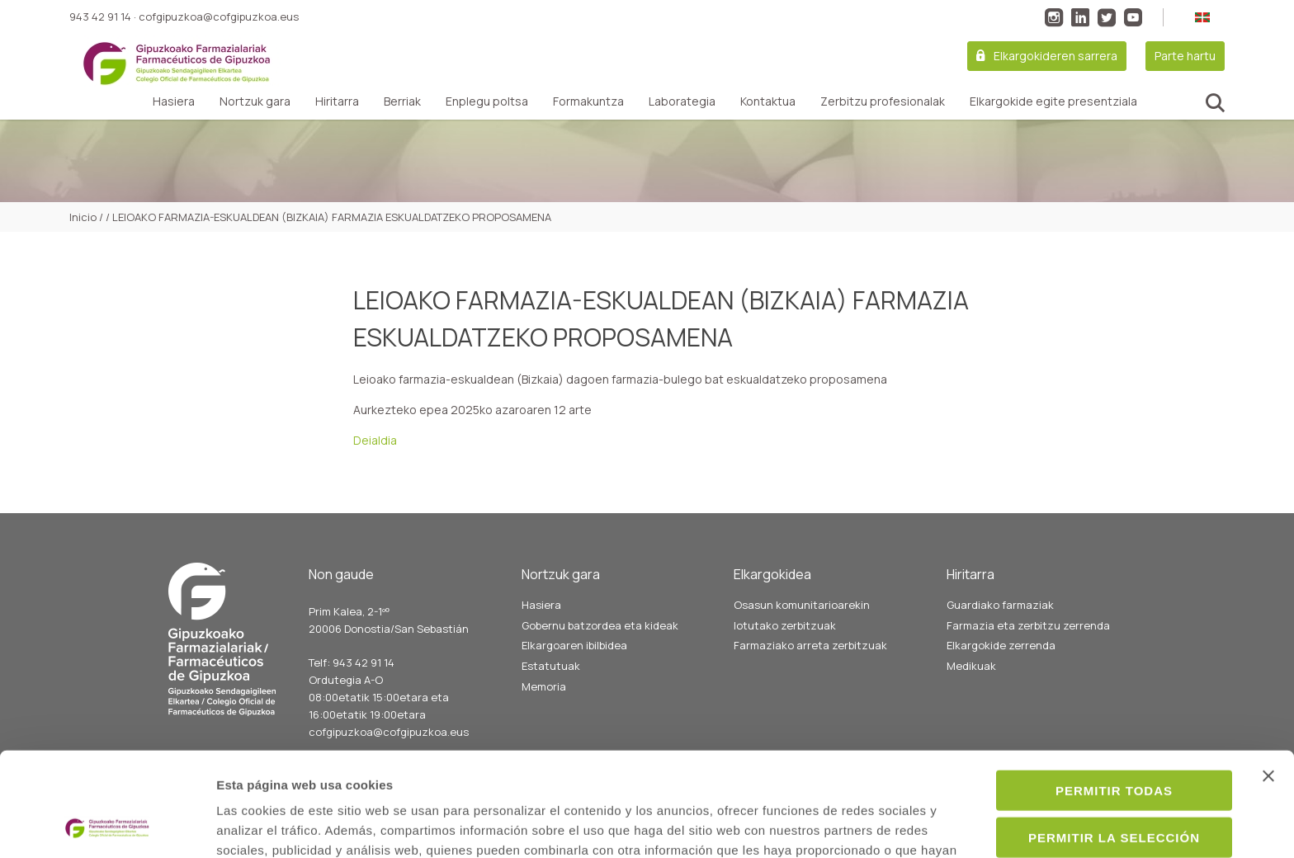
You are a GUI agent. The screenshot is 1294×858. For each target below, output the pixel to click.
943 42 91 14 (100, 16)
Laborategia (682, 101)
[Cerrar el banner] (1268, 678)
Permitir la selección (1114, 740)
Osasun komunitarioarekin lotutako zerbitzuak (802, 615)
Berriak (402, 101)
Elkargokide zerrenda (1001, 645)
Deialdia (375, 440)
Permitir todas (1114, 693)
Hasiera (174, 101)
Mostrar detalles (896, 825)
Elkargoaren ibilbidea (574, 645)
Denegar (1114, 786)
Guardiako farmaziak (1000, 604)
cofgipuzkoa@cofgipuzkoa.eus (219, 16)
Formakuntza (588, 101)
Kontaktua (768, 101)
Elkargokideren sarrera (1055, 56)
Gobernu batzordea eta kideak (600, 625)
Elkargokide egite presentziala (1053, 101)
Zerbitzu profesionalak (882, 101)
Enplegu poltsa (487, 101)
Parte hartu (1185, 56)
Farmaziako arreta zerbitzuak (810, 645)
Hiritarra (337, 101)
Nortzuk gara (255, 101)
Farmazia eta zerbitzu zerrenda (1028, 625)
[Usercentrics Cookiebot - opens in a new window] (107, 825)
